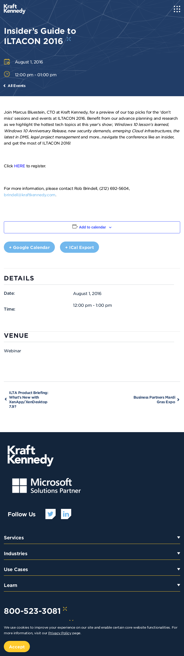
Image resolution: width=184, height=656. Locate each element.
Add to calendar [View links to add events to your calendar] (92, 227)
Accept (17, 646)
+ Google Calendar (29, 247)
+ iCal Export (79, 247)
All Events (16, 85)
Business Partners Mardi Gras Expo (154, 399)
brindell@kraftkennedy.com (29, 194)
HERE (19, 165)
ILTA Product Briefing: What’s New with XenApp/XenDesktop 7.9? (28, 399)
